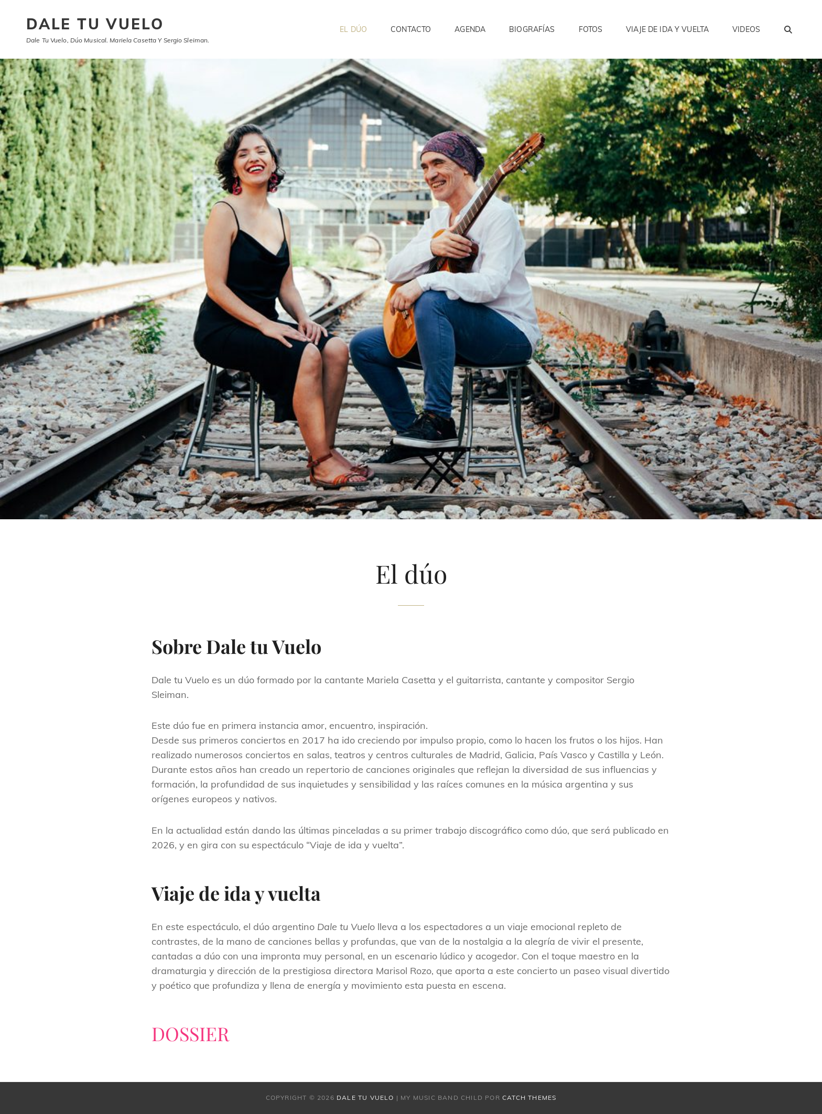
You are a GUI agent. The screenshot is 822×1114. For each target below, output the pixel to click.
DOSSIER (190, 1033)
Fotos (591, 29)
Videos (746, 29)
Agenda (470, 29)
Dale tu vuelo (95, 24)
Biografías (532, 29)
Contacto (411, 29)
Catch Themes (529, 1097)
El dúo (353, 29)
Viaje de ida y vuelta (667, 29)
